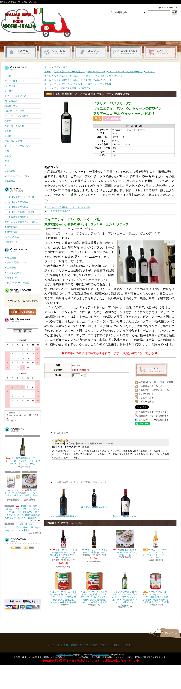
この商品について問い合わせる (153, 390)
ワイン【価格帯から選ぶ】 (18, 207)
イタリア (87, 75)
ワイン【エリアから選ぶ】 (18, 201)
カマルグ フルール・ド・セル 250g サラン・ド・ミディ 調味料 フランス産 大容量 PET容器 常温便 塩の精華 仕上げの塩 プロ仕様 (155, 588)
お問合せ (125, 52)
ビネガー (9, 90)
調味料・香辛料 (12, 106)
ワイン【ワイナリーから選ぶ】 (20, 197)
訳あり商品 (10, 181)
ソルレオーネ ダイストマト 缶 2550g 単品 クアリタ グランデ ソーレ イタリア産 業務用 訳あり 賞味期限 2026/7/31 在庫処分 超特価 (94, 588)
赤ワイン (67, 67)
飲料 (7, 151)
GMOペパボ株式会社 (100, 655)
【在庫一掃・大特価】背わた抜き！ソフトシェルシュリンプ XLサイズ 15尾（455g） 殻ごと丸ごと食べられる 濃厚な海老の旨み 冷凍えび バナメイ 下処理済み (22, 512)
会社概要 (11, 257)
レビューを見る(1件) (148, 397)
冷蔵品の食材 (11, 232)
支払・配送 (62, 645)
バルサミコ (10, 86)
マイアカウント (168, 7)
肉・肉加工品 (11, 101)
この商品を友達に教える (150, 386)
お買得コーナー (12, 242)
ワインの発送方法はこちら (60, 211)
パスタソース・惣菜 (14, 111)
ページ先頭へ (170, 633)
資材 (7, 161)
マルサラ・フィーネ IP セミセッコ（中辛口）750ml (94, 542)
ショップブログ (90, 52)
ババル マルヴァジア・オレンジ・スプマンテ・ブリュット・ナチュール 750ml (156, 544)
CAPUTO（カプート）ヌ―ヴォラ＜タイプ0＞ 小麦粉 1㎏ (13, 486)
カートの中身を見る (22, 312)
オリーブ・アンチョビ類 (16, 116)
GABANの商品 (12, 237)
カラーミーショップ (64, 655)
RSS (16, 547)
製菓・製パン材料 (13, 141)
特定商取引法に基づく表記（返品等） (156, 382)
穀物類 (8, 136)
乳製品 (8, 121)
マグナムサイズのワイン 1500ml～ (22, 222)
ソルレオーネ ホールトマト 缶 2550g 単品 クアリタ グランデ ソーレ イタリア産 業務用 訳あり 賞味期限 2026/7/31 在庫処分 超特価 (63, 588)
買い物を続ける (146, 394)
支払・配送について (55, 52)
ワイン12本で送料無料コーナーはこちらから (68, 207)
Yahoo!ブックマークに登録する (153, 416)
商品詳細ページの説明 (18, 282)
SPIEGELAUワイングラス (17, 176)
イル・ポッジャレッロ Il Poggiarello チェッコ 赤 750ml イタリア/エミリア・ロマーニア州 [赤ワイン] (63, 544)
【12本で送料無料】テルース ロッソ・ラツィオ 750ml (124, 503)
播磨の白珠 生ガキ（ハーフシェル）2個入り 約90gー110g (29, 486)
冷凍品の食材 (11, 227)
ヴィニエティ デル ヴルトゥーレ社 (125, 71)
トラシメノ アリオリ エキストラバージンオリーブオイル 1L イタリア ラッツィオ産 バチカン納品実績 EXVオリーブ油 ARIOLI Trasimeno (124, 589)
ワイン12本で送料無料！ (16, 217)
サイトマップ (13, 277)
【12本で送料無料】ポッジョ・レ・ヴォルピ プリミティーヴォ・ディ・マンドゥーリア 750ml (63, 503)
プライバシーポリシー (110, 645)
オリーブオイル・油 (14, 81)
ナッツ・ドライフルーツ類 (18, 146)
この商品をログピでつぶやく (152, 412)
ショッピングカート (160, 52)
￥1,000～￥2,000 (91, 80)
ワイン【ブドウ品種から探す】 (20, 212)
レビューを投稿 (146, 401)
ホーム (20, 52)
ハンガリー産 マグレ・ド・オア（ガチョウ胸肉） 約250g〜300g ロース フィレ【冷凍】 (22, 527)
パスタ (8, 75)
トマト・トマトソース (15, 96)
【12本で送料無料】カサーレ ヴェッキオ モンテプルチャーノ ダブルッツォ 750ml (94, 499)
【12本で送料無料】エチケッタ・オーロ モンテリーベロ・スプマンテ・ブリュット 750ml (22, 452)
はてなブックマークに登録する (153, 419)
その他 (8, 156)
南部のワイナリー (97, 71)
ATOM (29, 547)
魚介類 (8, 131)
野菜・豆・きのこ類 (14, 126)
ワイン (8, 166)
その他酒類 (10, 171)
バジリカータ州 (103, 75)
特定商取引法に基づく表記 (84, 645)
